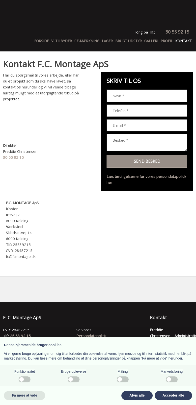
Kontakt (183, 41)
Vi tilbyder (61, 41)
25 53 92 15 (20, 335)
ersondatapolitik (92, 335)
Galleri (151, 41)
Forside (41, 41)
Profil (167, 41)
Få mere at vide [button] (24, 395)
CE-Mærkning (86, 41)
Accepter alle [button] (173, 395)
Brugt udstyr (128, 41)
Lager (107, 41)
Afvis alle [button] (136, 395)
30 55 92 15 (13, 157)
